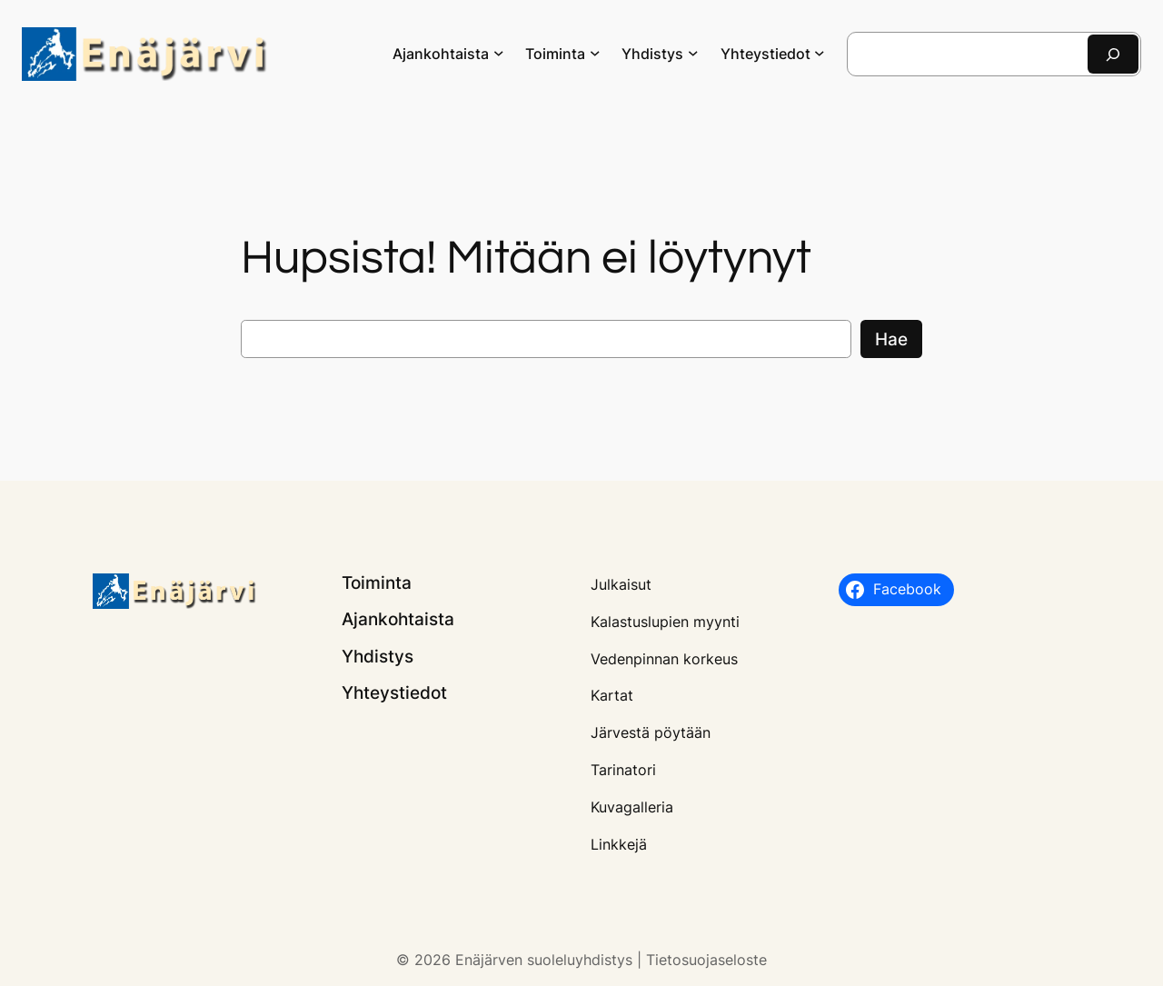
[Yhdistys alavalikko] (693, 52)
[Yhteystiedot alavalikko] (819, 52)
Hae (891, 339)
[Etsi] (1113, 54)
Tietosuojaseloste (706, 960)
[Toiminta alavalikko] (595, 52)
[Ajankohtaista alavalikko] (498, 52)
